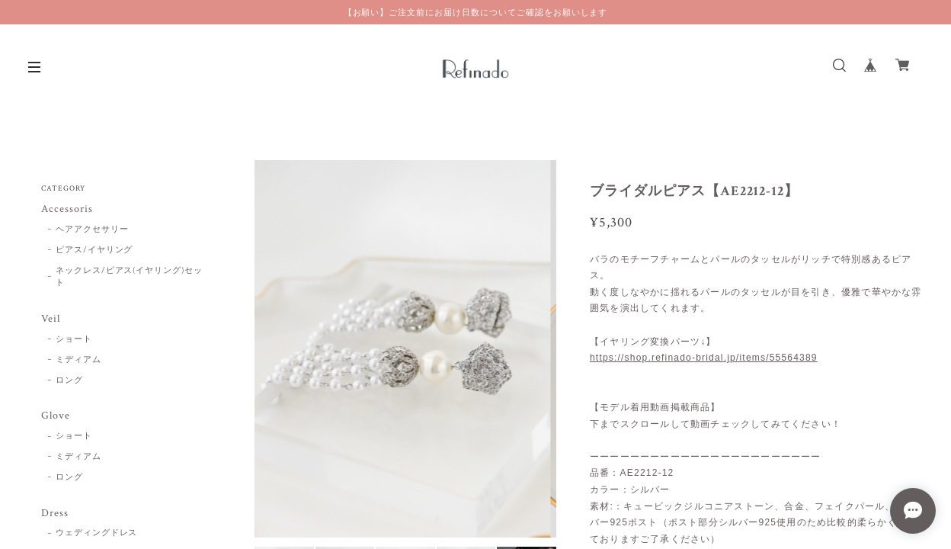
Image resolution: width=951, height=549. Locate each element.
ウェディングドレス (97, 533)
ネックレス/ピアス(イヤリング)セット (129, 277)
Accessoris (67, 209)
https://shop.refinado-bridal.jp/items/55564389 (704, 357)
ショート (74, 339)
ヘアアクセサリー (92, 229)
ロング (69, 380)
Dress (55, 513)
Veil (50, 319)
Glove (55, 415)
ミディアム (78, 360)
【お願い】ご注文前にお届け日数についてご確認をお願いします (476, 12)
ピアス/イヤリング (94, 250)
